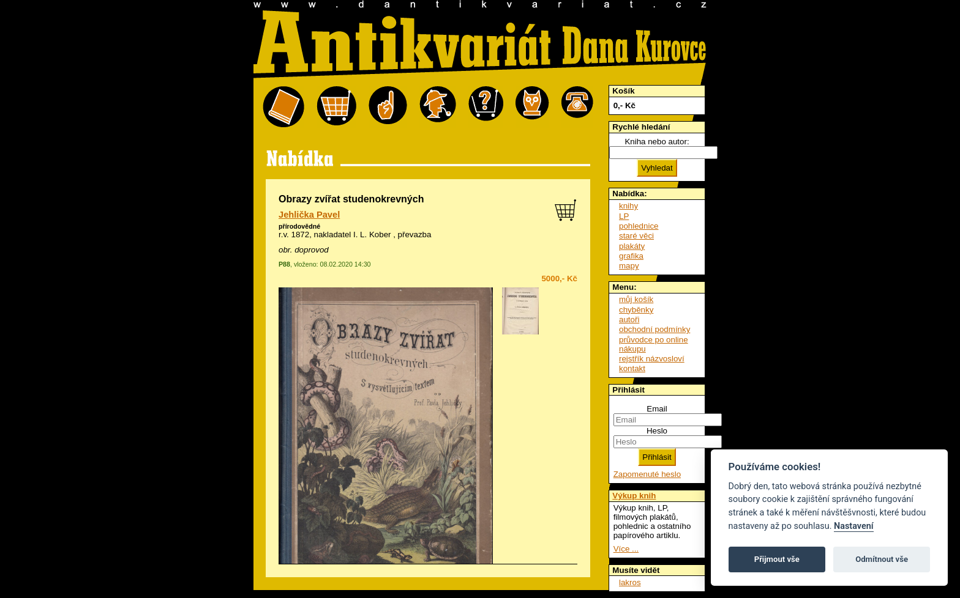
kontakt (632, 368)
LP (624, 216)
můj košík (636, 299)
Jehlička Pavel (309, 215)
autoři (629, 319)
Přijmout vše (777, 559)
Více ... (626, 548)
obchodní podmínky (654, 329)
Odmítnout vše (881, 559)
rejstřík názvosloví (651, 358)
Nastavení (854, 526)
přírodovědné (299, 226)
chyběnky (636, 309)
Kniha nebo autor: (656, 141)
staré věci (636, 235)
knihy (628, 205)
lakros (630, 582)
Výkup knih (634, 495)
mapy (629, 265)
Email (657, 408)
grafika (631, 255)
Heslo (657, 430)
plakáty (632, 246)
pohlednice (638, 226)
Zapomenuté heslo (647, 474)
